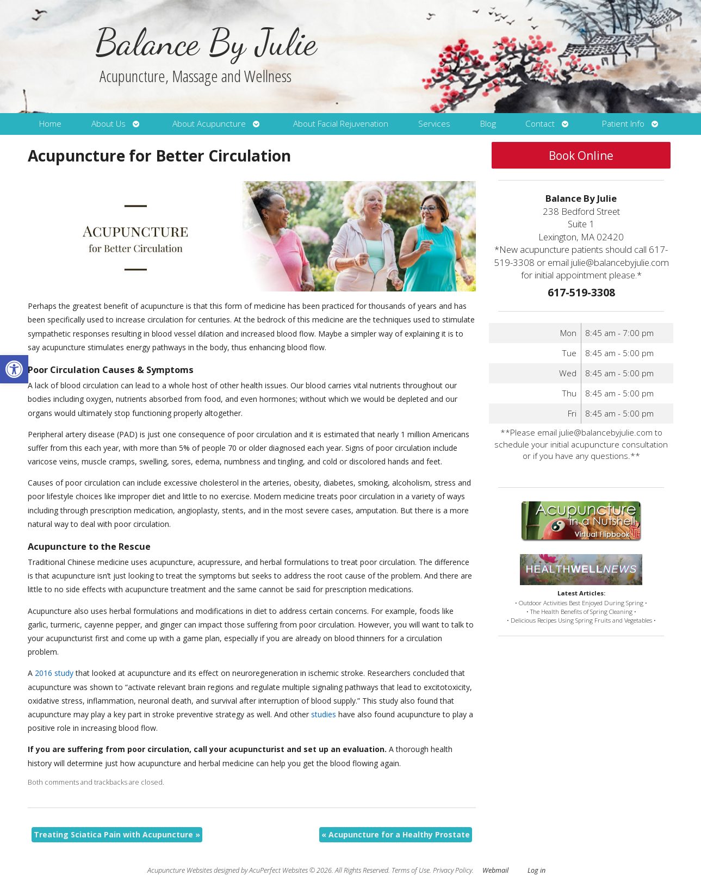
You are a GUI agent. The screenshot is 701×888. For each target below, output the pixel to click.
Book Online (581, 155)
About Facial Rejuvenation (340, 123)
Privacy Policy (452, 870)
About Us (108, 123)
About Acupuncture (209, 123)
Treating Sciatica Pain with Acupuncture (117, 834)
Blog (488, 123)
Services (434, 123)
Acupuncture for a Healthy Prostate (395, 834)
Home (50, 123)
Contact (540, 123)
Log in (536, 870)
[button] (14, 369)
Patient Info (623, 123)
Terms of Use (411, 870)
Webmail (495, 870)
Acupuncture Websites (179, 870)
